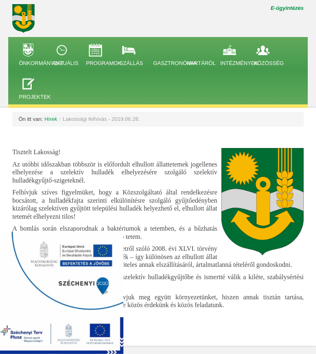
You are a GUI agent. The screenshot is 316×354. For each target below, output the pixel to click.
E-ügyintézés (287, 8)
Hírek (50, 119)
